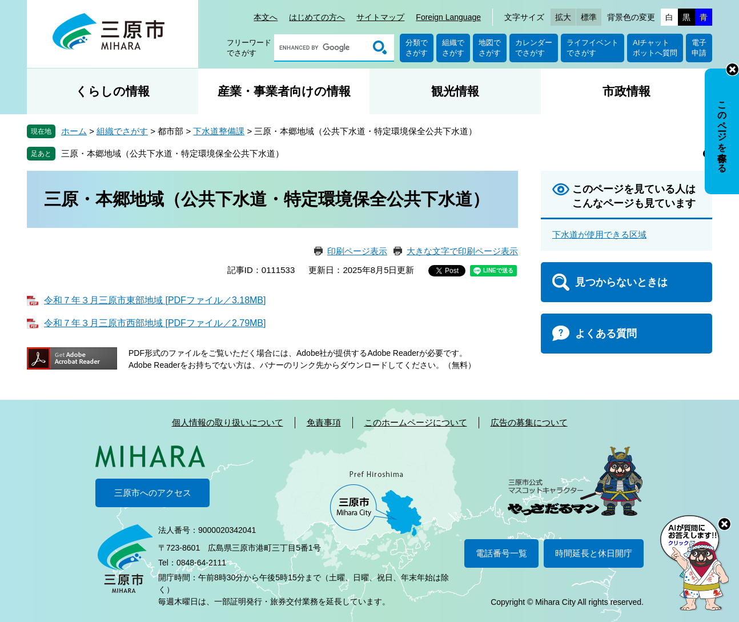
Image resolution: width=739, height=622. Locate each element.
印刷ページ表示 (357, 251)
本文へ (266, 17)
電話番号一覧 (501, 553)
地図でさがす (490, 47)
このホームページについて (415, 422)
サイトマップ (380, 17)
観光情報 (455, 91)
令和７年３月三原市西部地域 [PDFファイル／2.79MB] (155, 323)
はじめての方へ (317, 17)
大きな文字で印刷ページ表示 (462, 251)
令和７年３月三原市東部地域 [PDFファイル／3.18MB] (155, 300)
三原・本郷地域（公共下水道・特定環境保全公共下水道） (172, 153)
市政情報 (626, 91)
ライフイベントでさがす (592, 47)
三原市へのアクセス (152, 492)
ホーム (74, 131)
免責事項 (324, 422)
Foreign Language (448, 17)
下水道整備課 (218, 131)
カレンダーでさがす (533, 47)
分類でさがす (416, 47)
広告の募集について (529, 422)
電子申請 (699, 47)
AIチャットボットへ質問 (655, 47)
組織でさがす (453, 47)
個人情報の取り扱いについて (227, 422)
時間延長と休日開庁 (593, 553)
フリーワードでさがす (249, 47)
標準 (589, 17)
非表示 (732, 69)
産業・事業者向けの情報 (284, 91)
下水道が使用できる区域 (599, 234)
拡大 (563, 17)
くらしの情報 (112, 91)
